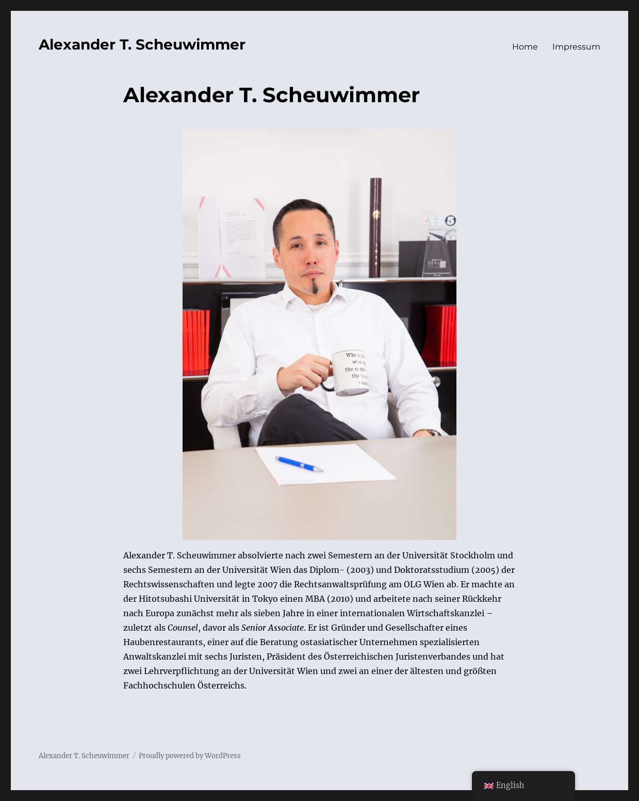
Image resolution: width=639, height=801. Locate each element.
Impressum (576, 47)
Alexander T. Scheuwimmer (142, 44)
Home (525, 47)
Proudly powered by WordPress (190, 755)
